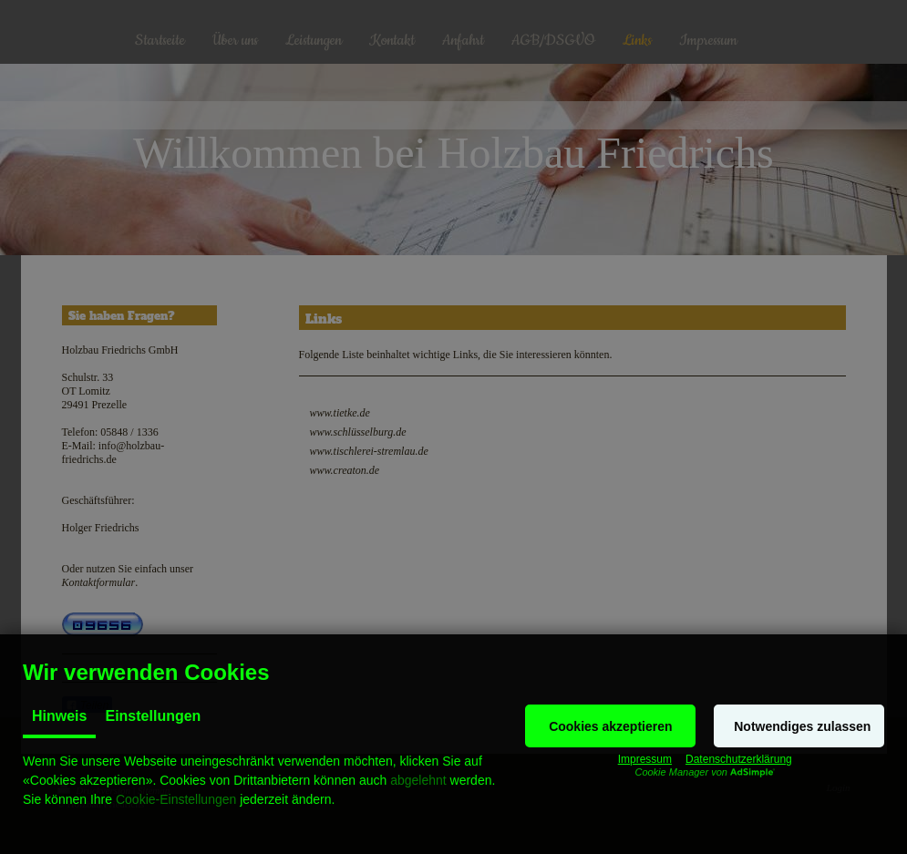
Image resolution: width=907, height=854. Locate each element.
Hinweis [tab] (59, 716)
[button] (610, 726)
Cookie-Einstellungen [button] (176, 799)
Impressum (645, 759)
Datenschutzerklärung (738, 759)
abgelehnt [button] (418, 780)
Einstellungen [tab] (153, 716)
